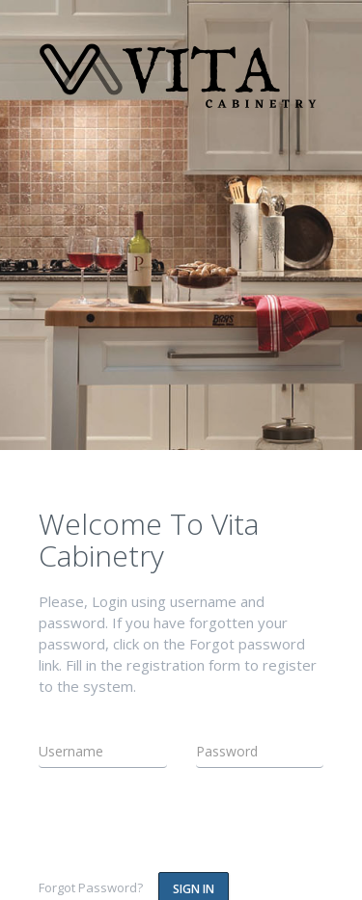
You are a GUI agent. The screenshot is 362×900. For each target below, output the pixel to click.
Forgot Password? (91, 887)
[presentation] (152, 826)
